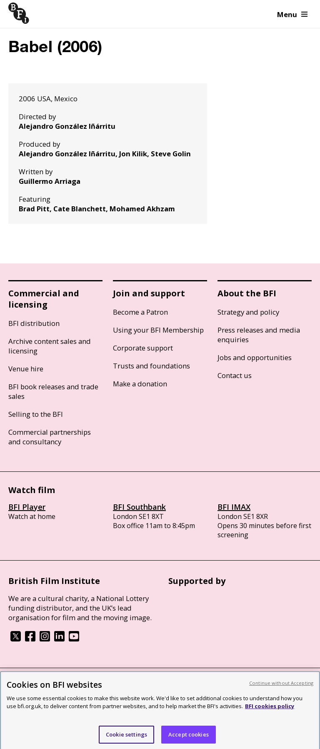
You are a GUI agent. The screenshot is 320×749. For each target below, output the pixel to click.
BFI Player (26, 507)
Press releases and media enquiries (259, 334)
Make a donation (140, 383)
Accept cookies (188, 737)
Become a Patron (140, 312)
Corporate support (143, 348)
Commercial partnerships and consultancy (49, 436)
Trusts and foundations (151, 366)
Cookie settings (126, 737)
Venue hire (25, 368)
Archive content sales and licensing (49, 346)
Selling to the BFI (35, 414)
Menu (292, 14)
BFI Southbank (139, 507)
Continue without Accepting (281, 686)
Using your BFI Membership (158, 330)
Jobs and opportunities (255, 357)
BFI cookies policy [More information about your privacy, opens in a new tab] (269, 709)
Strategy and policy (248, 312)
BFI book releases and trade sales (53, 391)
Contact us (235, 375)
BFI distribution (34, 323)
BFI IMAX (234, 507)
